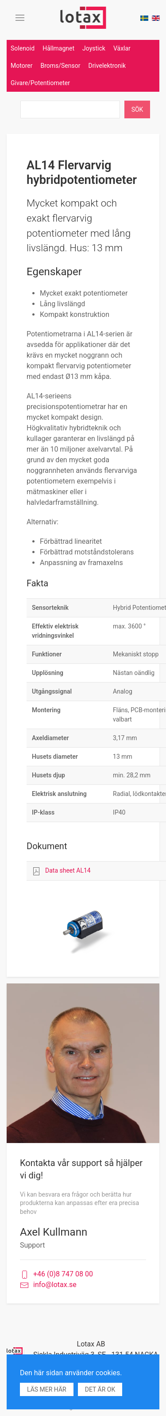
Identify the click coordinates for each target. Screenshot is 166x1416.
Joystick (93, 48)
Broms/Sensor (60, 65)
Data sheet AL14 (68, 870)
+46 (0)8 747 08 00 (56, 1274)
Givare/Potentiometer (40, 82)
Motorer (21, 65)
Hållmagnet (58, 48)
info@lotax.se (48, 1285)
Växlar (122, 48)
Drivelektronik (107, 65)
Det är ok (100, 1389)
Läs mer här (46, 1389)
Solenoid (23, 48)
